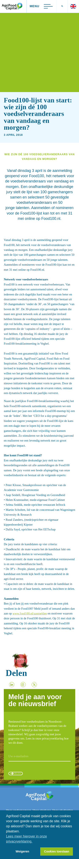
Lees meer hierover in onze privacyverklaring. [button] (26, 839)
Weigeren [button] (22, 851)
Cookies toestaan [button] (56, 851)
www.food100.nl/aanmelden (30, 613)
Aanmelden (26, 775)
